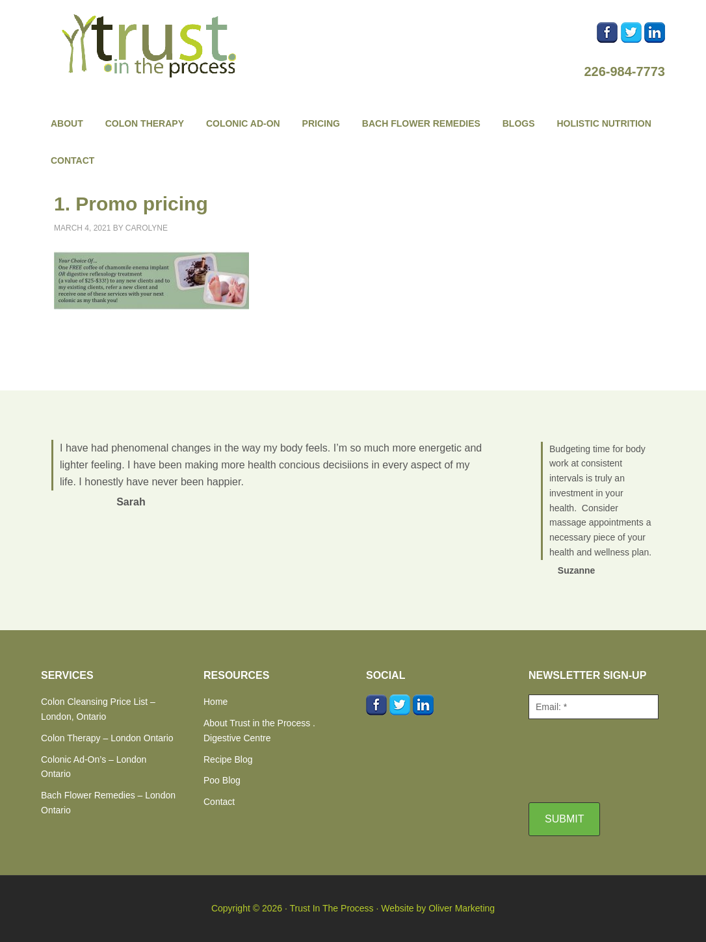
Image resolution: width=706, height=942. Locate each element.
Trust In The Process (151, 45)
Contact (219, 801)
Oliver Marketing (461, 908)
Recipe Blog (228, 759)
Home (215, 701)
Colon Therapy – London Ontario (107, 738)
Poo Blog (222, 780)
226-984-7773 (624, 71)
